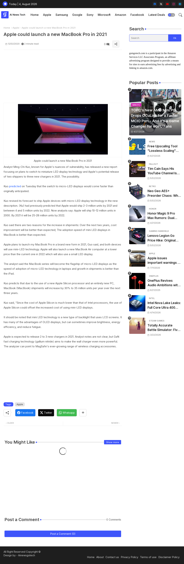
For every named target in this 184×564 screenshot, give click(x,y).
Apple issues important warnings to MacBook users (164, 260)
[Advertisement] (63, 77)
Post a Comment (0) (62, 533)
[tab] (34, 15)
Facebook (137, 15)
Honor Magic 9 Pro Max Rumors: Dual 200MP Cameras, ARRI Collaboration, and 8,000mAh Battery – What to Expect (164, 216)
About (100, 557)
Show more (112, 442)
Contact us (112, 557)
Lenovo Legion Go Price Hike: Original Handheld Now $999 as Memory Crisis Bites (163, 238)
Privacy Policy (129, 557)
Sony (90, 15)
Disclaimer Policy (169, 557)
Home (35, 15)
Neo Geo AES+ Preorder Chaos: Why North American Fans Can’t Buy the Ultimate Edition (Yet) (164, 193)
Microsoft (104, 15)
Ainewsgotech (26, 555)
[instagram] (173, 4)
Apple (47, 15)
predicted (15, 186)
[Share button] (82, 412)
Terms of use (148, 557)
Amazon (120, 15)
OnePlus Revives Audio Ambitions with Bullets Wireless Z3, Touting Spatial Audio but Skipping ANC (164, 283)
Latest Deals (156, 15)
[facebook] (155, 4)
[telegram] (180, 4)
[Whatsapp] (67, 412)
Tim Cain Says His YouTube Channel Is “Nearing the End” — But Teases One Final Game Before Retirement (163, 171)
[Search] (148, 38)
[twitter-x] (161, 4)
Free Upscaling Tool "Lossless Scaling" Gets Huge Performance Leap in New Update (163, 148)
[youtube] (167, 4)
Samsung (62, 15)
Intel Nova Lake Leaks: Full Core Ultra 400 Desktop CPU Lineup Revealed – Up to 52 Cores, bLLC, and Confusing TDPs (164, 305)
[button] (171, 15)
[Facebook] (25, 412)
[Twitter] (46, 412)
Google (77, 15)
